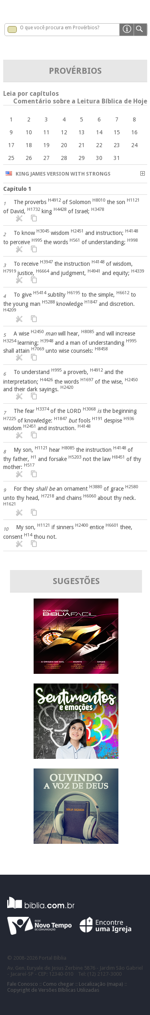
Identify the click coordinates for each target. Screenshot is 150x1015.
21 (81, 145)
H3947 (46, 262)
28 (64, 158)
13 (81, 132)
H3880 (95, 486)
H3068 (89, 409)
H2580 (131, 486)
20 (64, 145)
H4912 (54, 200)
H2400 (81, 525)
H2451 (77, 231)
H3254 (9, 341)
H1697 (86, 379)
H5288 (48, 302)
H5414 (39, 292)
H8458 (101, 349)
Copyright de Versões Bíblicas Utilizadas (53, 990)
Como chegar (58, 984)
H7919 (9, 271)
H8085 (87, 331)
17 (11, 145)
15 (117, 132)
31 (117, 158)
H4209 (9, 310)
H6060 (89, 496)
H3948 (46, 341)
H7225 (9, 418)
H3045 (42, 231)
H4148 (131, 231)
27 (46, 158)
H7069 (37, 349)
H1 (33, 457)
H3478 (97, 209)
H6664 (42, 271)
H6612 (122, 292)
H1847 (90, 302)
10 (29, 132)
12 (64, 132)
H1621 (9, 504)
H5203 (74, 457)
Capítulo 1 (17, 189)
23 (117, 145)
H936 (129, 418)
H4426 (46, 379)
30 (99, 158)
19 (46, 145)
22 (99, 145)
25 (11, 158)
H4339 (137, 271)
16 (134, 132)
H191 (97, 418)
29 (81, 158)
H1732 (33, 209)
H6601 (112, 525)
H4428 (60, 209)
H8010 (98, 200)
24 (134, 145)
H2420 (66, 387)
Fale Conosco (22, 984)
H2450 (37, 331)
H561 (75, 240)
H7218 (47, 496)
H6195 (73, 292)
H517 (29, 465)
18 (29, 145)
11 (46, 132)
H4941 (94, 271)
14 (99, 132)
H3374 (42, 409)
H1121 (133, 200)
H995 (37, 240)
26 (29, 158)
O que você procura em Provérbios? (59, 27)
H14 (28, 535)
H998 (132, 240)
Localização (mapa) (101, 984)
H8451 (118, 457)
